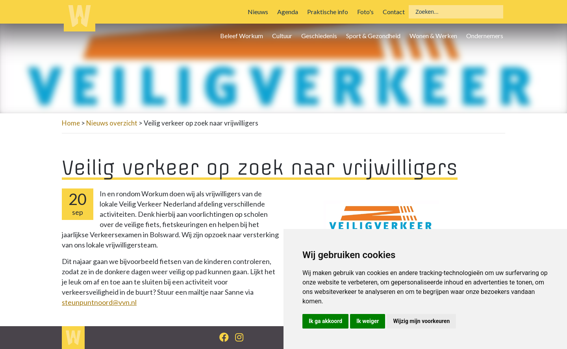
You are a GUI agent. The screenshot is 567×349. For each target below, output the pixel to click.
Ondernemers (484, 35)
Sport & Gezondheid (373, 35)
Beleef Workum (241, 35)
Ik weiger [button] (367, 321)
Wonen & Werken (433, 35)
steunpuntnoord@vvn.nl (99, 302)
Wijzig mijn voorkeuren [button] (421, 321)
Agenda (287, 11)
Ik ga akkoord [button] (325, 321)
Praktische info (327, 11)
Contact (394, 11)
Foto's (365, 11)
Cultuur (282, 35)
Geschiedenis (319, 35)
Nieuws (258, 11)
